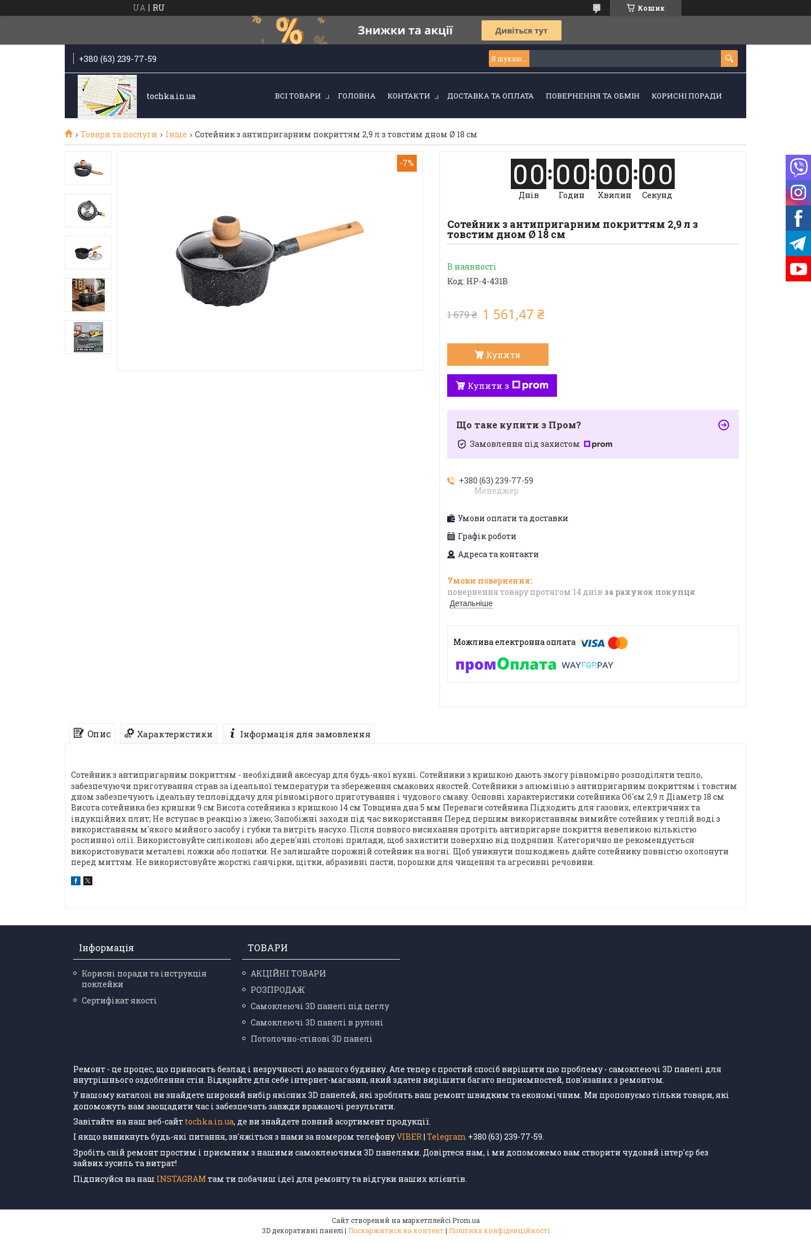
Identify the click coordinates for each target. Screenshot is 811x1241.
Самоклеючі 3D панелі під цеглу (320, 1006)
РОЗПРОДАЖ (278, 989)
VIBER (409, 1136)
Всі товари (298, 96)
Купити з (508, 385)
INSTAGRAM (182, 1178)
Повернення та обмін (593, 96)
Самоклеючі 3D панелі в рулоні (317, 1022)
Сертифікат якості (119, 1000)
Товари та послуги (119, 134)
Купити (503, 354)
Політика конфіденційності (499, 1230)
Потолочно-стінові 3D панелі (312, 1038)
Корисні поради (687, 96)
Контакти (408, 96)
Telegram (446, 1136)
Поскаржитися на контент (396, 1230)
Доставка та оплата (490, 96)
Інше (176, 134)
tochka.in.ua (209, 1121)
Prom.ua (466, 1220)
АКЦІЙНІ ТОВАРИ (288, 973)
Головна (357, 96)
